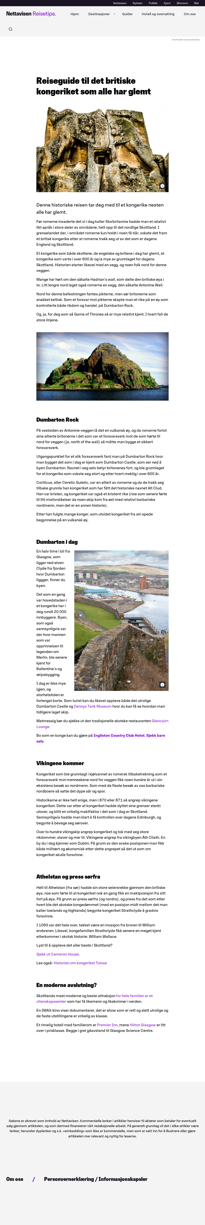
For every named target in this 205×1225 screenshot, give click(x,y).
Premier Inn (107, 1025)
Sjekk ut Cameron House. (58, 954)
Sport (167, 3)
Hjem (75, 14)
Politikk (153, 3)
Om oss (190, 14)
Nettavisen (119, 3)
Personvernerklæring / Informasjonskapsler (95, 1179)
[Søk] (10, 29)
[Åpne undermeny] (114, 14)
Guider (127, 14)
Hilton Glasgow (143, 1025)
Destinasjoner (99, 14)
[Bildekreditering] (162, 186)
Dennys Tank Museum (93, 706)
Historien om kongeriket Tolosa (80, 963)
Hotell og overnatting (158, 14)
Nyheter (138, 3)
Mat (196, 3)
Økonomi (182, 3)
